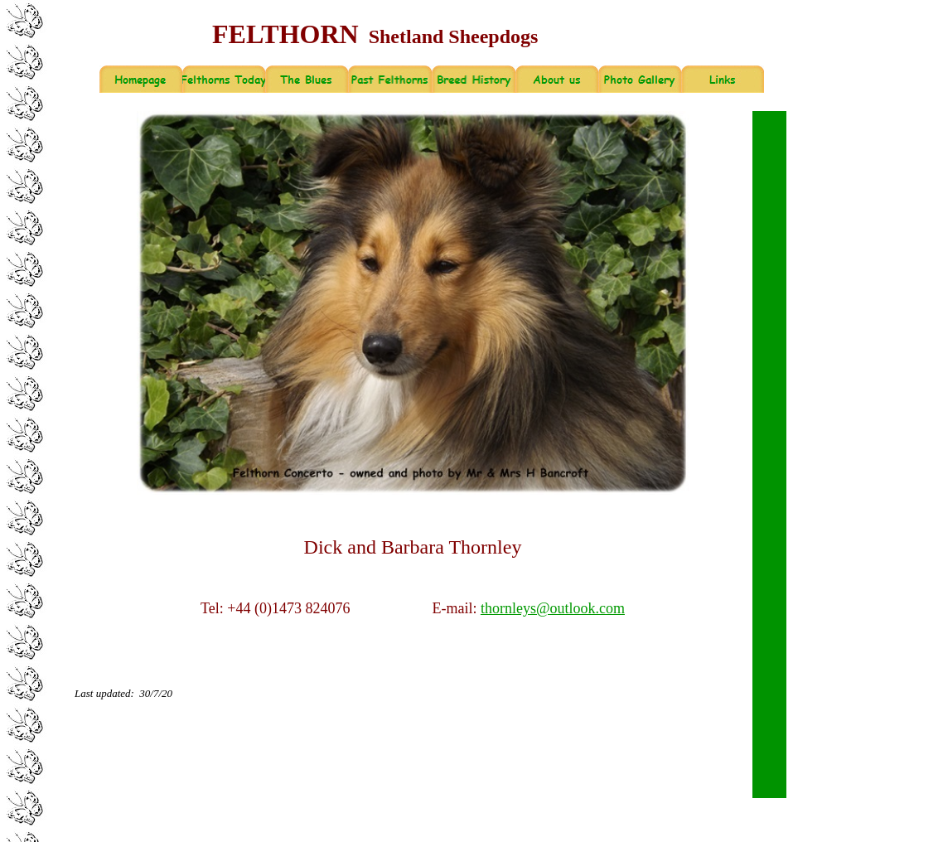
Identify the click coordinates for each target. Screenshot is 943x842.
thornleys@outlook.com (553, 608)
